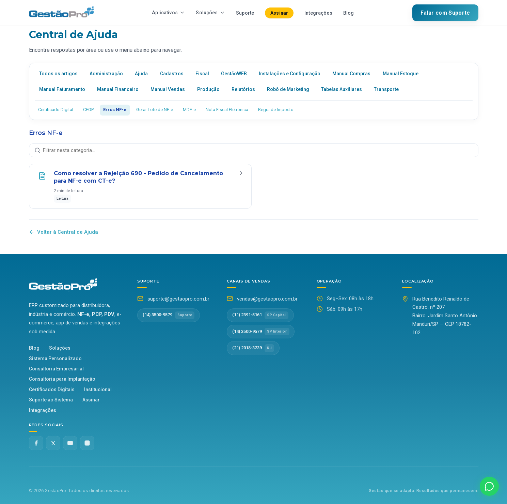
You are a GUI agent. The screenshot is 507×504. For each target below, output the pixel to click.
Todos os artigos (58, 73)
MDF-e (189, 109)
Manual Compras (351, 73)
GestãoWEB (234, 73)
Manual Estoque (400, 73)
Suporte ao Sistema (51, 399)
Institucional (98, 389)
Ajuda (141, 73)
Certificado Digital (55, 109)
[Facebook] (36, 443)
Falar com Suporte (445, 13)
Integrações (318, 13)
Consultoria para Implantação (62, 379)
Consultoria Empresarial (56, 368)
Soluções (210, 13)
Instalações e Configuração (289, 73)
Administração (106, 73)
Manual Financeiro (118, 89)
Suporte (245, 13)
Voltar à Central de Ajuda (63, 232)
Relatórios (243, 89)
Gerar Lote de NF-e (154, 109)
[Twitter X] (53, 443)
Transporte (386, 89)
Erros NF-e (114, 109)
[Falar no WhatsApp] (489, 486)
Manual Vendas (167, 89)
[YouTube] (70, 443)
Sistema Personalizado (55, 358)
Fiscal (202, 73)
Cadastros (172, 73)
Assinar (279, 13)
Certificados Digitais (52, 389)
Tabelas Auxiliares (341, 89)
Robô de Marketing (288, 89)
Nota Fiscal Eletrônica (227, 109)
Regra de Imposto (276, 109)
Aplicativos (168, 13)
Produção (208, 89)
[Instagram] (87, 443)
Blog (348, 13)
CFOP (88, 109)
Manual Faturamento (62, 89)
